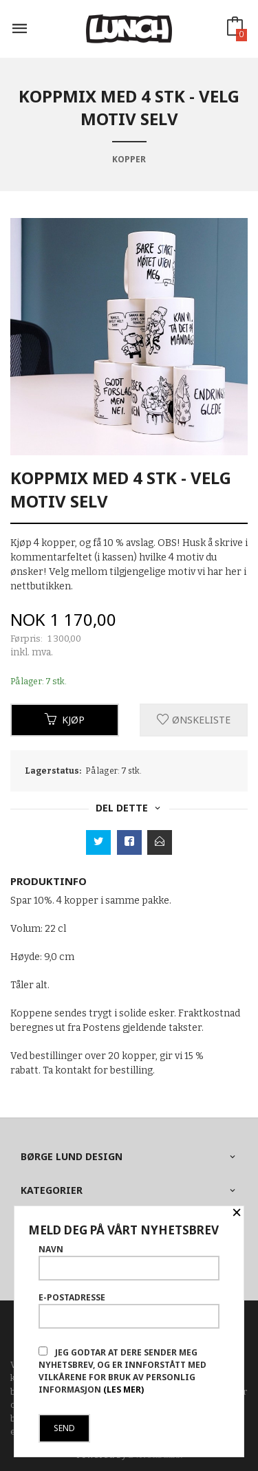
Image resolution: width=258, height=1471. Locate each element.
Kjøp (65, 719)
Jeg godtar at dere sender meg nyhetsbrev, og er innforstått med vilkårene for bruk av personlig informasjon (122, 1371)
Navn (129, 1262)
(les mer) (123, 1389)
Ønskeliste (193, 719)
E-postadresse (129, 1310)
